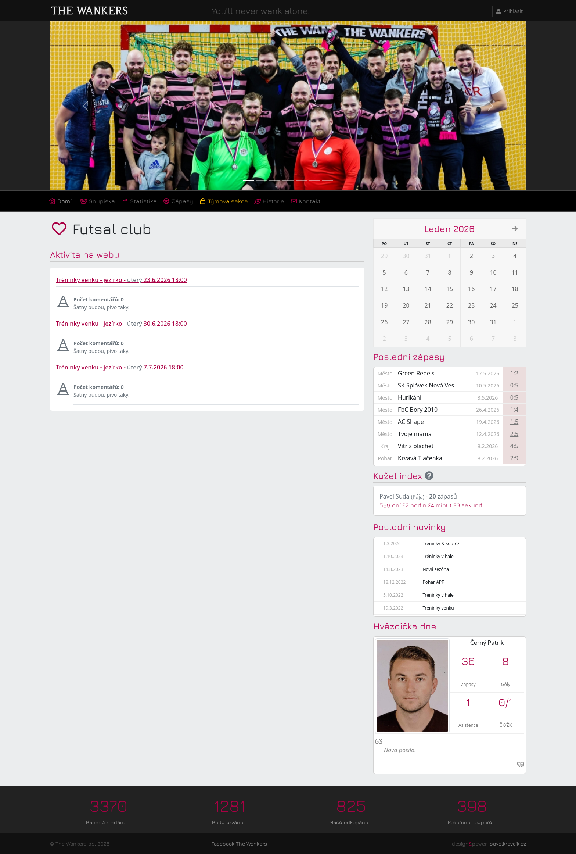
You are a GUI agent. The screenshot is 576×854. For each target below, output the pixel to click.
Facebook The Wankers (239, 843)
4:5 (514, 446)
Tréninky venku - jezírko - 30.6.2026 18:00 (121, 323)
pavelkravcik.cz (508, 843)
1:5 (514, 422)
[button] (85, 105)
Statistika (139, 201)
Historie (269, 201)
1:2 (514, 373)
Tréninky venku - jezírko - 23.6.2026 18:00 (121, 280)
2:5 (514, 434)
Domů (61, 201)
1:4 (514, 409)
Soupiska (97, 201)
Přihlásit (509, 11)
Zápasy (178, 201)
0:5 (514, 385)
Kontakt (305, 201)
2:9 (514, 458)
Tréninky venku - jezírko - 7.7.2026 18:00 (120, 367)
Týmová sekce (223, 201)
